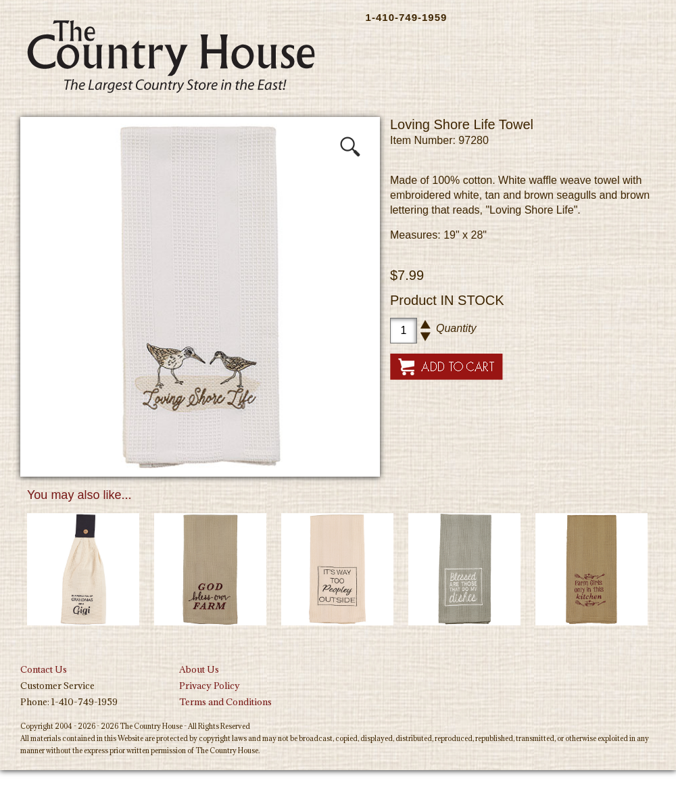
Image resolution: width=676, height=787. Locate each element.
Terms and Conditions (225, 702)
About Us (199, 669)
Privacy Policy (209, 685)
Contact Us (43, 669)
